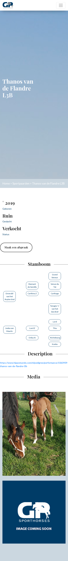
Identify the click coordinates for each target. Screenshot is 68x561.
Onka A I (32, 337)
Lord (55, 321)
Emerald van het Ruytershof (10, 296)
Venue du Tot (55, 285)
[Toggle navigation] (60, 5)
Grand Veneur (54, 276)
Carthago (55, 293)
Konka (55, 344)
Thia (55, 328)
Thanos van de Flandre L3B (48, 183)
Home (6, 183)
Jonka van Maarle (9, 329)
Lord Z (32, 328)
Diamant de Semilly (32, 285)
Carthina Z (32, 293)
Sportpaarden (20, 183)
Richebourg (55, 337)
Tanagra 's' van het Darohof (54, 309)
